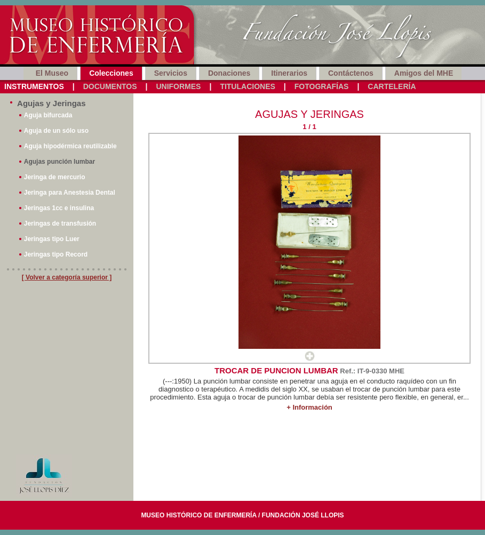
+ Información (309, 407)
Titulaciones (247, 86)
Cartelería (392, 86)
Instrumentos (34, 86)
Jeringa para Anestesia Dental (69, 192)
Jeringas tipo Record (56, 254)
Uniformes (178, 86)
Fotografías (322, 86)
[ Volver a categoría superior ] (67, 277)
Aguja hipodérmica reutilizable (70, 146)
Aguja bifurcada (48, 115)
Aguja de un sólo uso (56, 130)
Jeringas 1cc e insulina (59, 208)
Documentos (110, 86)
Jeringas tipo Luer (51, 239)
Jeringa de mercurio (54, 177)
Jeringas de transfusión (60, 223)
